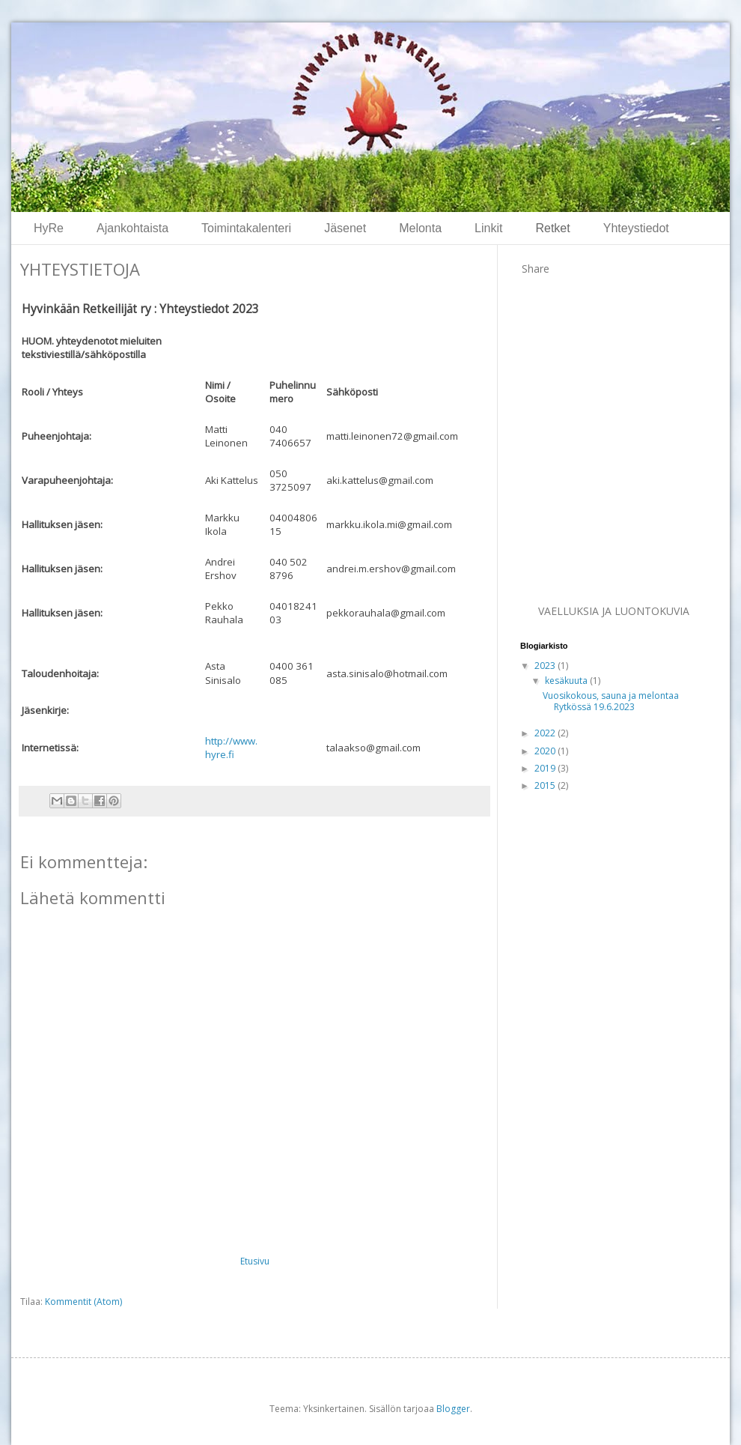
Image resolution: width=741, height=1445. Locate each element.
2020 (546, 751)
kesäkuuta (567, 680)
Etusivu (254, 1261)
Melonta (420, 228)
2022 (546, 733)
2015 (546, 785)
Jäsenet (345, 228)
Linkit (488, 228)
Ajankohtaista (132, 228)
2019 (546, 768)
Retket (552, 228)
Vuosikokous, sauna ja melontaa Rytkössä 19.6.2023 (611, 700)
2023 (546, 665)
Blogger (453, 1408)
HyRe (49, 228)
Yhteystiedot (636, 228)
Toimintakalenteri (246, 228)
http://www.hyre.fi (231, 747)
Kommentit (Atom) (83, 1301)
